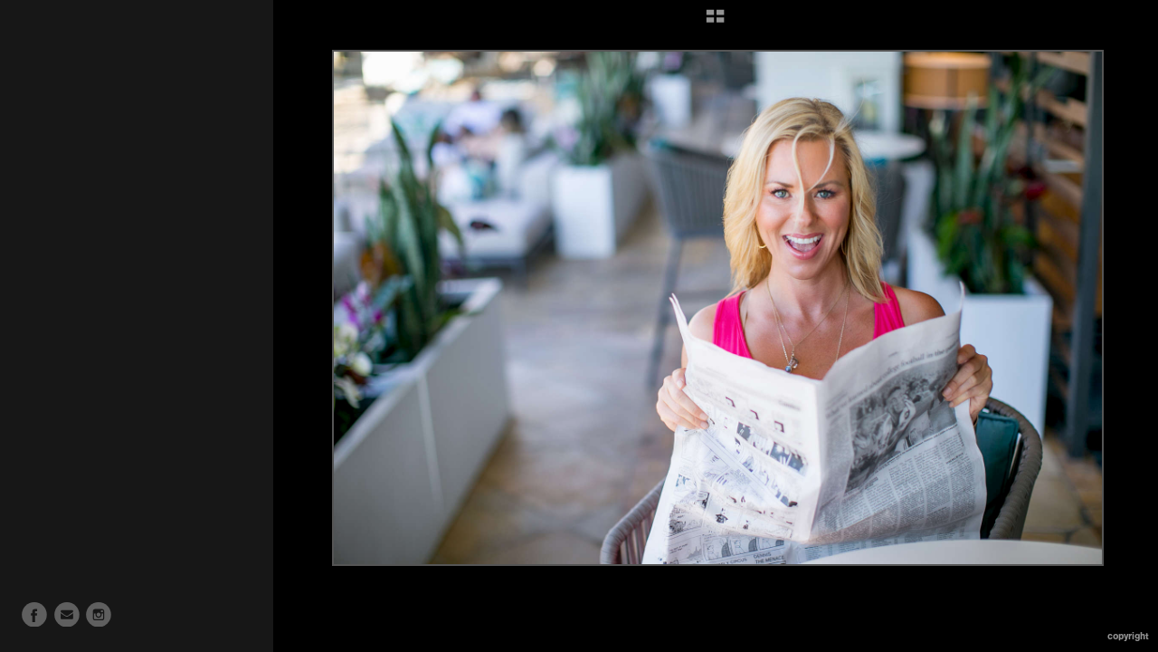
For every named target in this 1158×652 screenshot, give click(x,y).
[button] (715, 22)
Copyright (1128, 636)
